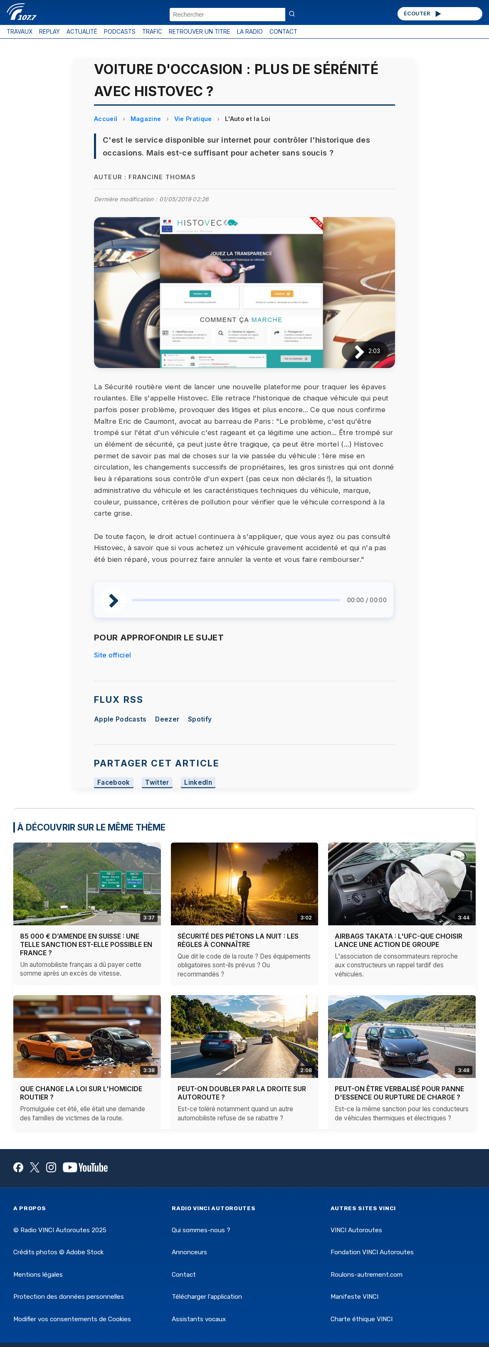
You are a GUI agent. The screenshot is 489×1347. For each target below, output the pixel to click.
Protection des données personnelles (68, 1296)
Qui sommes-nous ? (201, 1230)
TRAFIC (152, 31)
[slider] (236, 600)
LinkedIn (198, 783)
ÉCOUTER (423, 13)
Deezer (167, 719)
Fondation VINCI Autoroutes (372, 1252)
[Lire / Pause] (353, 351)
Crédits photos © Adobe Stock (58, 1252)
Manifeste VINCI (354, 1296)
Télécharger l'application (207, 1296)
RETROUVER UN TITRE (199, 31)
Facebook (113, 783)
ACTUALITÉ (82, 31)
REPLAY (49, 31)
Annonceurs (189, 1252)
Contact (184, 1274)
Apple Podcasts (120, 719)
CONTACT (283, 31)
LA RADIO (250, 31)
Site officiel (112, 655)
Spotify (200, 719)
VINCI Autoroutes (356, 1230)
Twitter (157, 783)
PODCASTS (120, 31)
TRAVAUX (19, 31)
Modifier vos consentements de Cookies (72, 1319)
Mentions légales (38, 1274)
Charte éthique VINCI (362, 1319)
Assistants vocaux (199, 1319)
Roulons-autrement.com (367, 1274)
